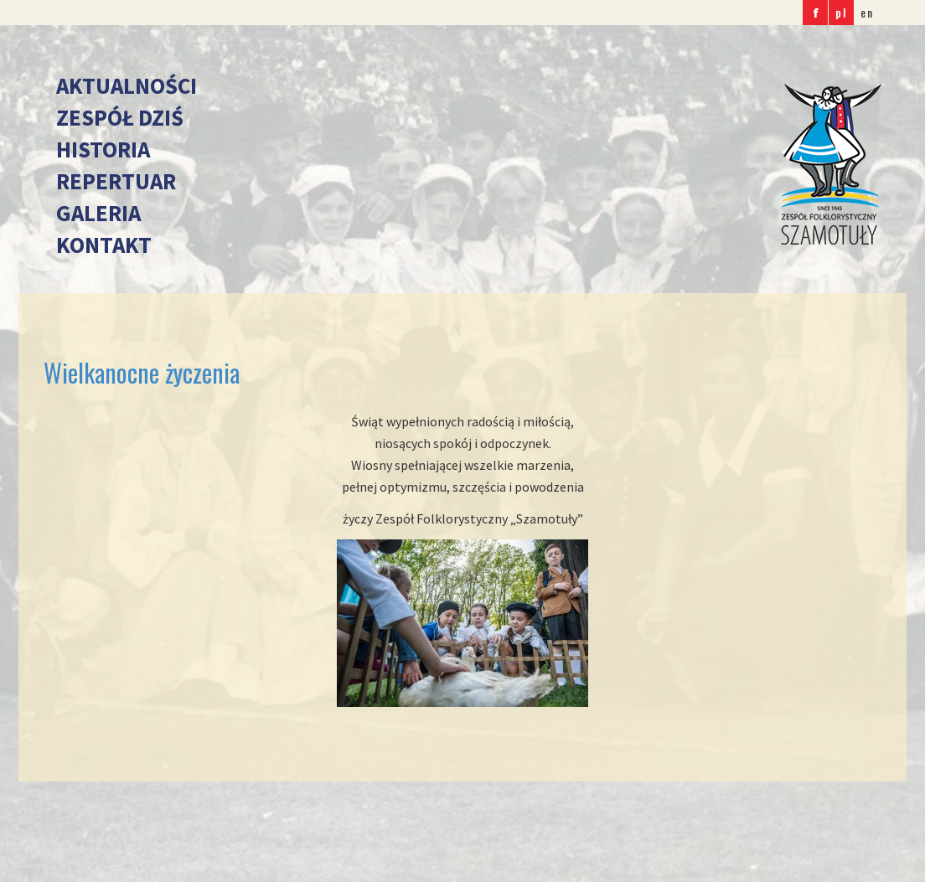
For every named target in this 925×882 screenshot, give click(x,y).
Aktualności (126, 85)
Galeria (98, 213)
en (867, 12)
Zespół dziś (119, 117)
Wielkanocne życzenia (142, 372)
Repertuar (116, 181)
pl (841, 12)
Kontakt (104, 244)
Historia (103, 149)
